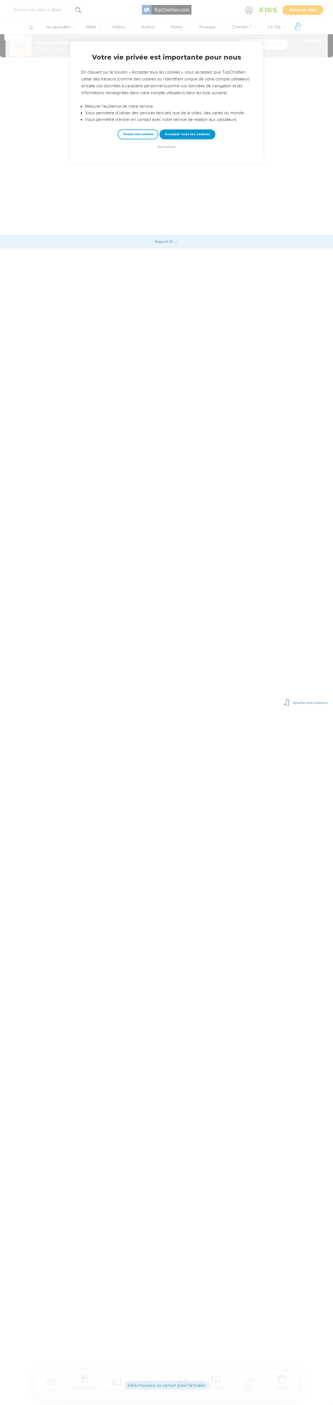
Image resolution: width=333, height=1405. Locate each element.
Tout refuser (167, 147)
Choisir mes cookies (138, 134)
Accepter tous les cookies (187, 134)
